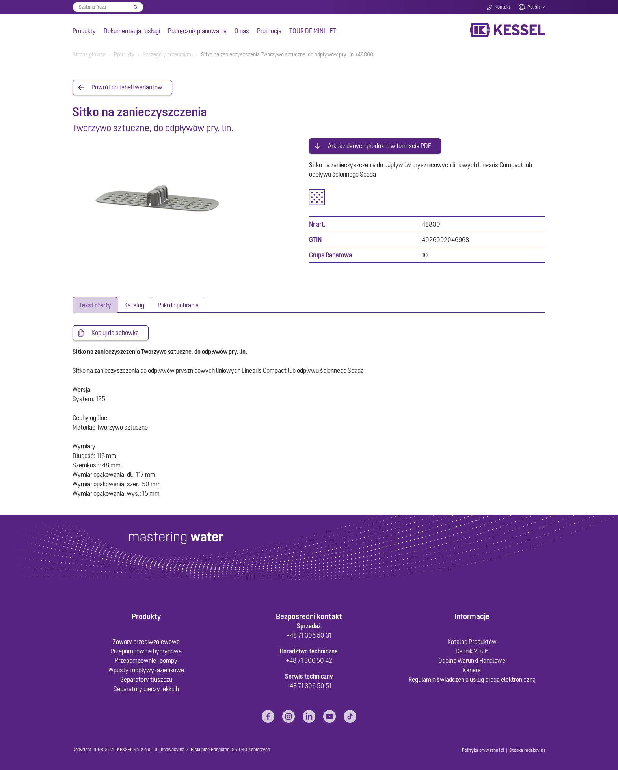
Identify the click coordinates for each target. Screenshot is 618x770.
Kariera (472, 669)
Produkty (84, 30)
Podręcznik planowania (197, 30)
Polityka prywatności (483, 749)
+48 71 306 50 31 (308, 634)
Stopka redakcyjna (527, 749)
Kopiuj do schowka (115, 332)
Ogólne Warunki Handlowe (471, 659)
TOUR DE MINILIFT (312, 30)
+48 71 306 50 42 (309, 659)
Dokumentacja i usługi (132, 30)
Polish (533, 7)
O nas (242, 30)
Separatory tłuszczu (146, 678)
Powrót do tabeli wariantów (126, 87)
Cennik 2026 (472, 650)
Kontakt (502, 7)
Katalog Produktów (472, 640)
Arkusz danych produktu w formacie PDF (379, 145)
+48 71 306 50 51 (308, 684)
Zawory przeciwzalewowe (146, 640)
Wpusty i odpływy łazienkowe (146, 669)
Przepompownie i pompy (146, 659)
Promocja (269, 30)
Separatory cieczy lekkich (146, 688)
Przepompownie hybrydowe (146, 650)
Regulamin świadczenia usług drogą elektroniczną (472, 678)
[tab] (95, 304)
